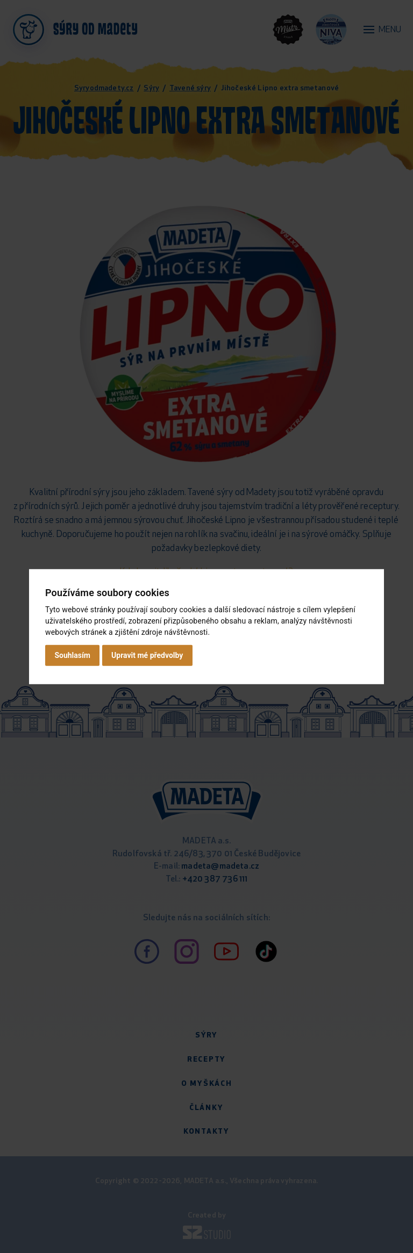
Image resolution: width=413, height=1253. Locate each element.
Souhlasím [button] (72, 655)
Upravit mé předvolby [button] (147, 655)
